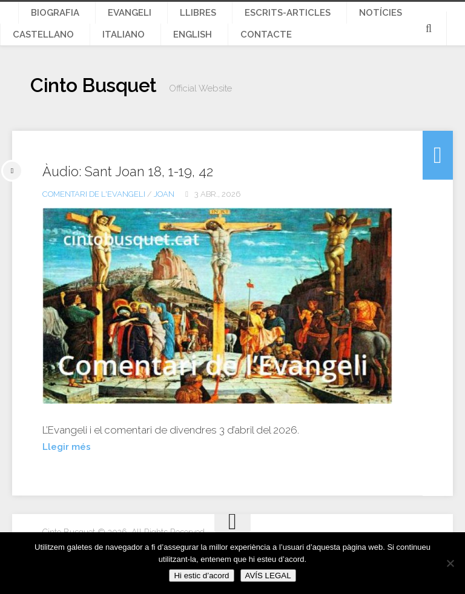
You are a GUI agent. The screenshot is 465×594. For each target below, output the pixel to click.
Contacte (84, 52)
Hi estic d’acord (201, 575)
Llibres (161, 18)
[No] (450, 563)
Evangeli (108, 18)
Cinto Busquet (113, 112)
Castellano (369, 18)
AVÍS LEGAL (268, 575)
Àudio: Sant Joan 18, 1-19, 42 (142, 195)
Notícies (306, 18)
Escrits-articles (232, 18)
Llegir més (68, 470)
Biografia (49, 18)
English (26, 52)
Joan (164, 218)
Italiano (433, 18)
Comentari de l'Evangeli (93, 218)
